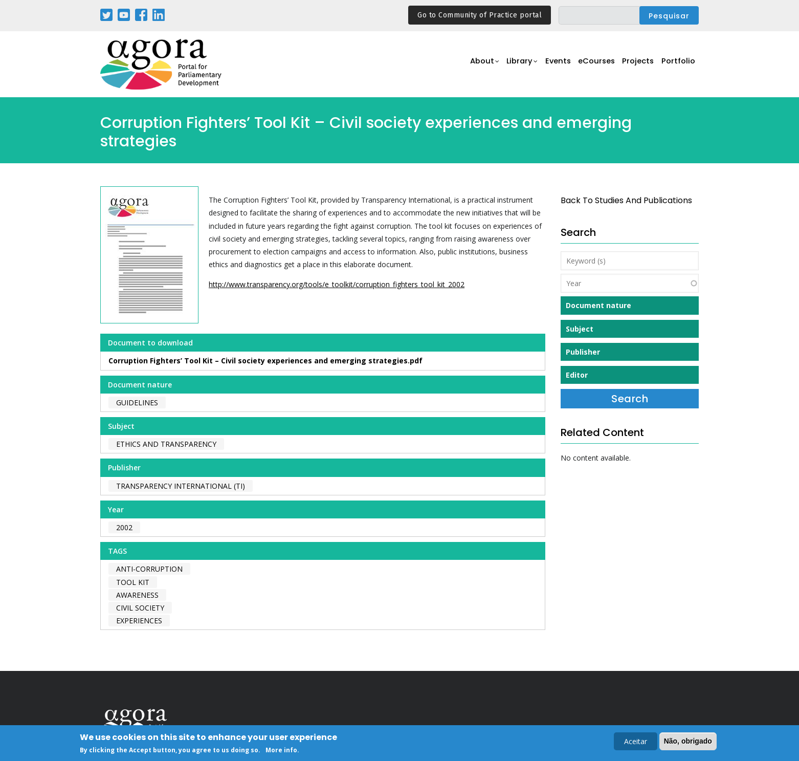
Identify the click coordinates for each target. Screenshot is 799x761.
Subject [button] (579, 329)
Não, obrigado (688, 742)
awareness (137, 595)
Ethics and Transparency (166, 444)
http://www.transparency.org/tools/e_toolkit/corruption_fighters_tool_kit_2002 (336, 284)
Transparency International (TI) (180, 486)
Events (550, 64)
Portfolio (677, 64)
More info (281, 751)
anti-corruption (149, 569)
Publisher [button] (583, 352)
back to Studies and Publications (626, 200)
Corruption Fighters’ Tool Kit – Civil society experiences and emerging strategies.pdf (265, 360)
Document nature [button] (598, 305)
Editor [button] (577, 375)
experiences (139, 620)
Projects (635, 64)
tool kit (132, 582)
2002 (124, 527)
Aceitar (635, 742)
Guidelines (137, 402)
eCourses (591, 64)
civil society (140, 608)
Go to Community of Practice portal (479, 15)
